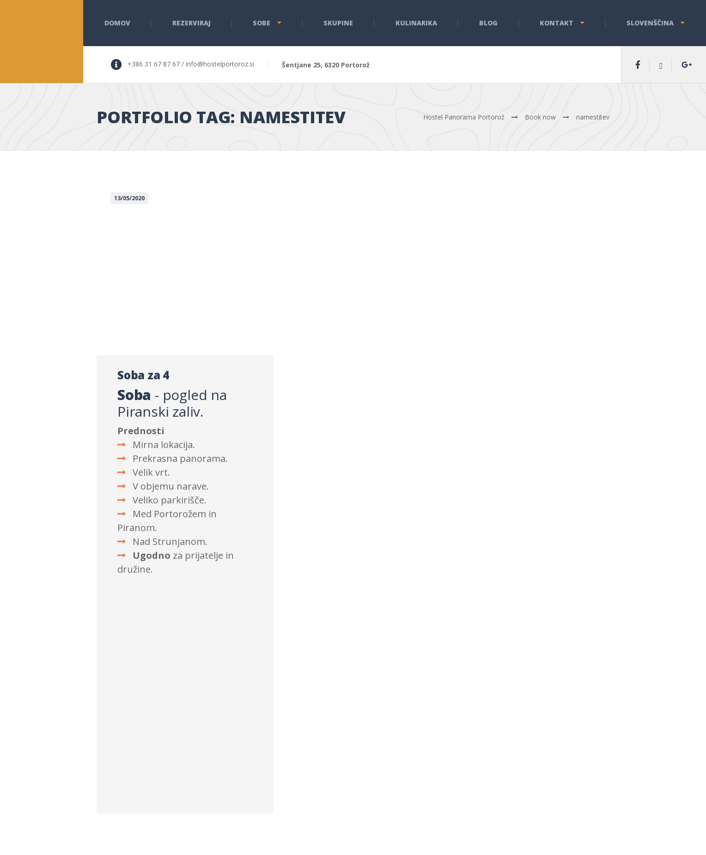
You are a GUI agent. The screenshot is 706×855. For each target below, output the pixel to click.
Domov (117, 22)
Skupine (338, 22)
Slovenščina (650, 22)
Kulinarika (416, 22)
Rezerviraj (191, 22)
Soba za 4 (143, 375)
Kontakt (556, 22)
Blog (488, 22)
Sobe (261, 22)
